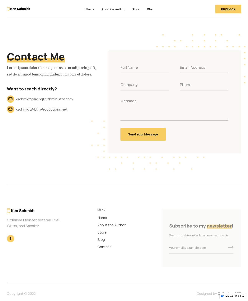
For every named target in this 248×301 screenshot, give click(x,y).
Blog (150, 9)
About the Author (113, 9)
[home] (18, 9)
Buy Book (228, 9)
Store (135, 9)
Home (90, 9)
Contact (104, 248)
